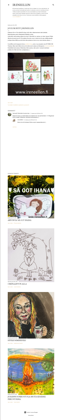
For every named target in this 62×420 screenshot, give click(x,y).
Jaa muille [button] (10, 102)
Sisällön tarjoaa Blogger (31, 412)
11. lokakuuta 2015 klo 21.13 (36, 113)
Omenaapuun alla (17, 284)
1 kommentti (17, 402)
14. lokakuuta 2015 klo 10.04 (30, 119)
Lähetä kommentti (18, 343)
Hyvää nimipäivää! (17, 340)
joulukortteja (28, 44)
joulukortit (26, 105)
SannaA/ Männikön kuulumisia (21, 113)
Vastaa (15, 127)
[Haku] (53, 4)
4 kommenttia (17, 286)
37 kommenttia (17, 223)
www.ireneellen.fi (17, 16)
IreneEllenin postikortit (18, 105)
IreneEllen (21, 5)
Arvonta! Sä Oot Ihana (19, 220)
